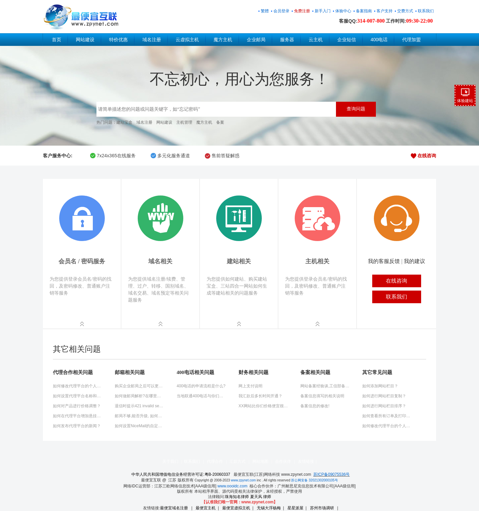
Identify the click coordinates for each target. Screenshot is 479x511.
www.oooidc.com (232, 486)
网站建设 (85, 39)
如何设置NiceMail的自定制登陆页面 (140, 426)
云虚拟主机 (187, 39)
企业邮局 (256, 39)
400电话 (379, 39)
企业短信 (346, 39)
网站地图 (260, 461)
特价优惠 (118, 39)
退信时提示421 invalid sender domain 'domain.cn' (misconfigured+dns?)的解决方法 (140, 406)
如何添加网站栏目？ (380, 386)
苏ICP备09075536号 (331, 474)
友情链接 (306, 461)
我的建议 (414, 261)
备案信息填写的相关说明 (322, 396)
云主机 (316, 39)
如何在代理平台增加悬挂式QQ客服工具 (78, 416)
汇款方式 (237, 461)
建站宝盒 (124, 122)
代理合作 (215, 461)
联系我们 (192, 461)
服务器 (287, 39)
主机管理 (184, 122)
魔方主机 (223, 39)
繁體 (265, 11)
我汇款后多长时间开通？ (260, 396)
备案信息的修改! (314, 406)
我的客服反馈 (384, 261)
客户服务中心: (58, 155)
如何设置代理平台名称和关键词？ (78, 396)
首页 (56, 39)
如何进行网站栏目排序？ (384, 406)
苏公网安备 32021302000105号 (314, 480)
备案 (220, 122)
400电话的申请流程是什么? (201, 386)
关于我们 (170, 461)
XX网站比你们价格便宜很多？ (263, 406)
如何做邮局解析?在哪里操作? (140, 396)
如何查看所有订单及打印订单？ (387, 416)
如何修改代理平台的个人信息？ (78, 386)
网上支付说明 (250, 386)
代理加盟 (411, 39)
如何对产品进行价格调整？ (77, 406)
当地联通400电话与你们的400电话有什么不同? (202, 396)
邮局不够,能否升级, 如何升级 (140, 416)
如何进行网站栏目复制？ (384, 396)
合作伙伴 (283, 461)
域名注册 (151, 39)
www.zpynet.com (243, 480)
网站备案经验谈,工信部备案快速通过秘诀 (325, 386)
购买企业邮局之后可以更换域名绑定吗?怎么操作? (140, 386)
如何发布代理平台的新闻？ (77, 426)
